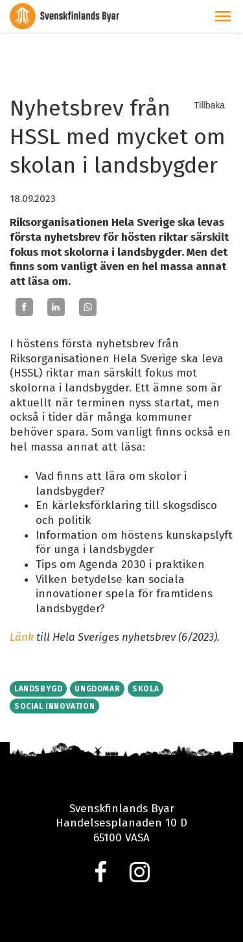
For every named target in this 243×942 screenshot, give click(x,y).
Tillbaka (209, 105)
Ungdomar (97, 688)
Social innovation (54, 706)
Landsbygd (38, 688)
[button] (223, 16)
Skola (145, 688)
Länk (22, 637)
